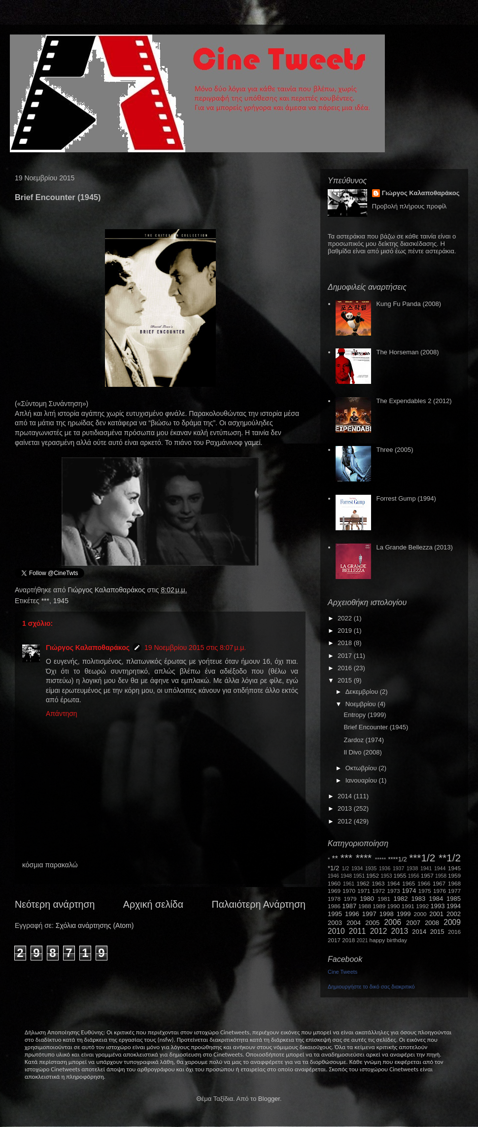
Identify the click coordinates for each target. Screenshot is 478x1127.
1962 (363, 883)
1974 (409, 890)
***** (380, 859)
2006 (392, 922)
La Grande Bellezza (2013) (414, 547)
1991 (408, 906)
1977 (454, 891)
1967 (439, 883)
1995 (335, 914)
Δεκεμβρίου (362, 691)
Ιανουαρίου (362, 780)
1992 (422, 906)
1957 (427, 875)
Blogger (269, 1098)
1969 (334, 891)
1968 (454, 883)
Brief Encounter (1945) (375, 727)
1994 (453, 906)
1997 (369, 914)
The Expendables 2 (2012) (413, 401)
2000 (420, 914)
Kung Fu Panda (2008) (408, 303)
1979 (350, 898)
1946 (333, 876)
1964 (393, 883)
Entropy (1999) (364, 714)
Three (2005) (394, 449)
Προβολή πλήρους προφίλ (409, 206)
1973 (393, 891)
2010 (336, 931)
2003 (335, 922)
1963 (378, 883)
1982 (401, 898)
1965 (408, 883)
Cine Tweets (342, 972)
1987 (349, 906)
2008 (432, 922)
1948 (346, 876)
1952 (372, 875)
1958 (440, 876)
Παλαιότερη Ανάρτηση (259, 904)
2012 (346, 821)
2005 (372, 922)
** (335, 858)
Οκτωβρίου (361, 768)
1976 (439, 891)
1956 (413, 876)
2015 (346, 680)
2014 (346, 796)
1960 (334, 883)
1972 (378, 891)
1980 (367, 898)
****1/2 (397, 859)
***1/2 (422, 857)
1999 (404, 914)
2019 (346, 630)
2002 (453, 914)
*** (45, 601)
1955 (399, 875)
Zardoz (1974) (363, 740)
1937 (398, 868)
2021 (362, 940)
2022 (346, 618)
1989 (379, 906)
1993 (437, 906)
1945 (60, 601)
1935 (370, 868)
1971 (363, 891)
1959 (454, 875)
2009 (452, 922)
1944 (439, 868)
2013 (346, 808)
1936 (384, 868)
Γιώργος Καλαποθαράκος (107, 590)
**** (364, 857)
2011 (357, 931)
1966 (423, 883)
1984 (436, 898)
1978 (334, 898)
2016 (346, 668)
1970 (348, 891)
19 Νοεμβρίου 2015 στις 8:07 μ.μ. (195, 647)
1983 (418, 898)
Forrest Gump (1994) (406, 498)
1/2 (345, 868)
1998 (386, 914)
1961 (348, 884)
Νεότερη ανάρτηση (55, 904)
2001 (436, 914)
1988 (364, 906)
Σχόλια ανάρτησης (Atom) (95, 925)
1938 (412, 868)
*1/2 (333, 868)
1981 (383, 898)
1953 (386, 876)
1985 (453, 898)
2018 (346, 643)
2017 (346, 655)
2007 (413, 922)
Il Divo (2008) (362, 752)
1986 (334, 906)
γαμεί (252, 442)
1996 (352, 914)
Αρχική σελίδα (153, 904)
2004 (353, 922)
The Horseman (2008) (407, 352)
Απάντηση (61, 713)
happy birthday (389, 940)
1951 (359, 876)
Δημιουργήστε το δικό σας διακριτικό (371, 987)
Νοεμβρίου (361, 704)
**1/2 (450, 857)
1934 (357, 868)
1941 (426, 868)
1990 (393, 906)
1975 (424, 891)
